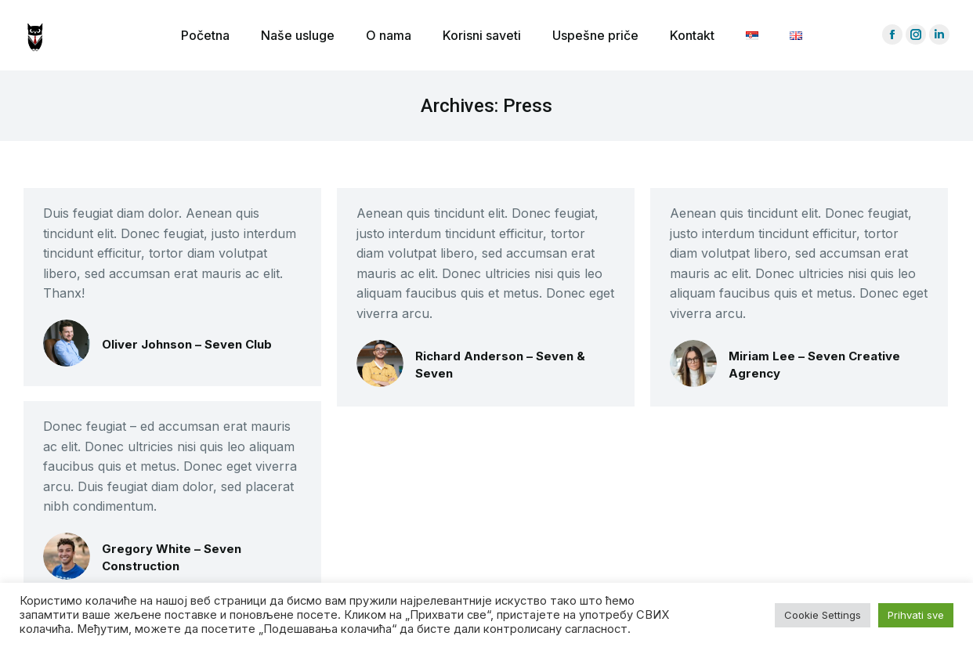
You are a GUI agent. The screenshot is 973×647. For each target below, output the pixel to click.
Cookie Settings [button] (822, 615)
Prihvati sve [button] (916, 615)
